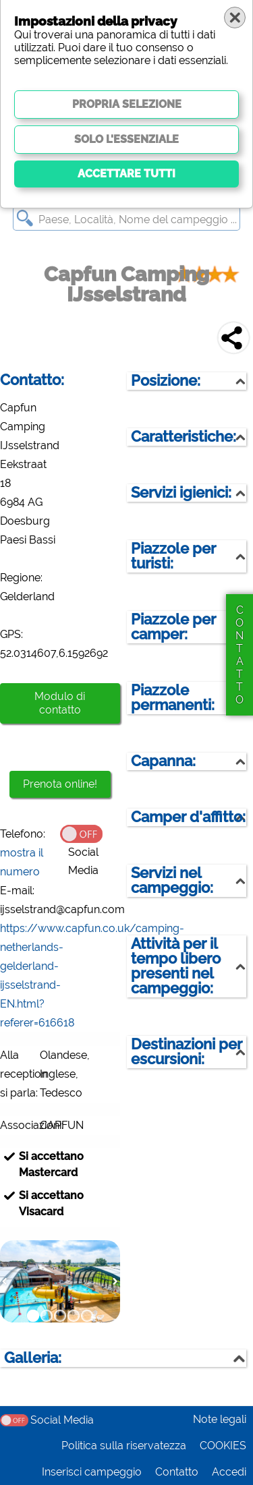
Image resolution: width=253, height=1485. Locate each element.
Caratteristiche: (183, 436)
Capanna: (163, 761)
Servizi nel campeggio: (172, 880)
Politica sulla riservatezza (123, 1445)
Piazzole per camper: (173, 627)
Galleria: (32, 1357)
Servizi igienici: (181, 492)
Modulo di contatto (59, 703)
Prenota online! (60, 784)
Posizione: (165, 380)
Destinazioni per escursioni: (186, 1052)
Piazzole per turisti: (173, 556)
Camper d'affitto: (188, 817)
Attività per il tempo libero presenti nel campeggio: (176, 966)
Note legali (219, 1419)
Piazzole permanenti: (173, 698)
